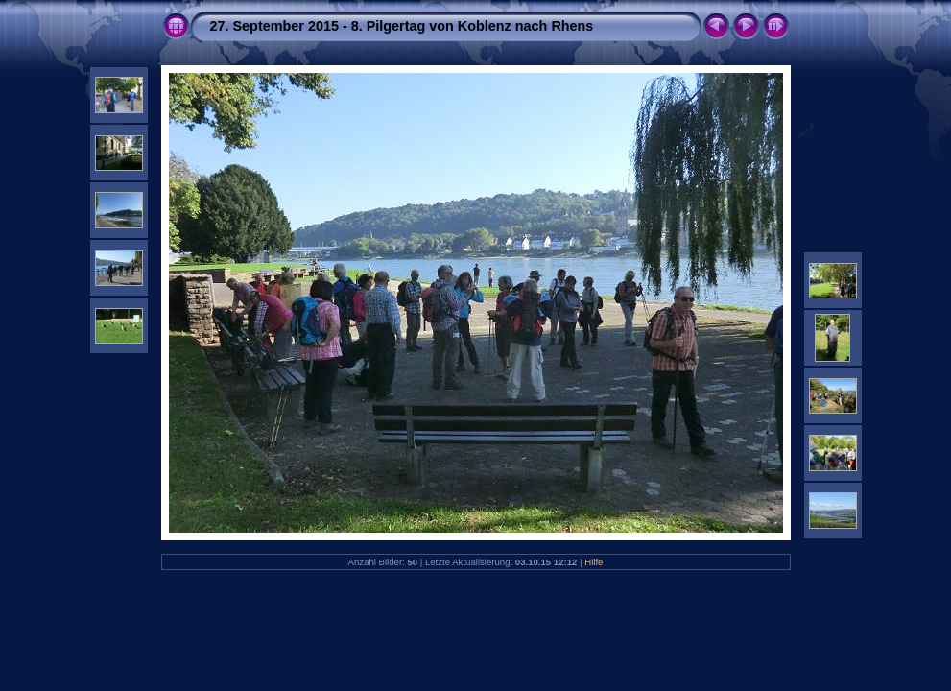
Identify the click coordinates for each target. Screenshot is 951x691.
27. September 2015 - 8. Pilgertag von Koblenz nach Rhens (402, 26)
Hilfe (593, 562)
